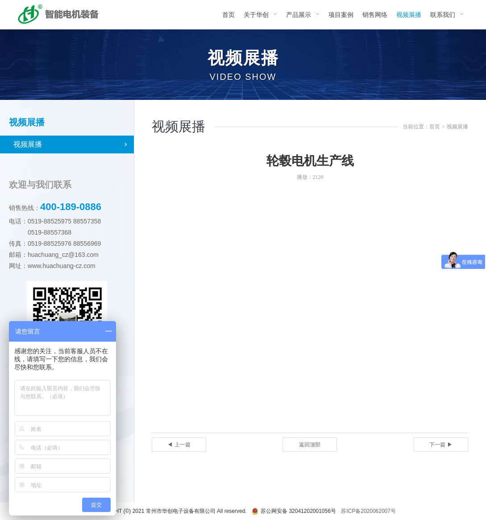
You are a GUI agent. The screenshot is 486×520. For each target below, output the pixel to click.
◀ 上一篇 (178, 445)
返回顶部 (309, 445)
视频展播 (27, 144)
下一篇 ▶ (440, 445)
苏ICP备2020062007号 (368, 511)
